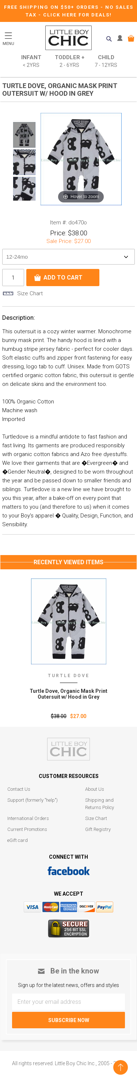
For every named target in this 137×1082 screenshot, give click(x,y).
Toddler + (69, 61)
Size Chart (96, 818)
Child (106, 61)
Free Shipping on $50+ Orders (52, 7)
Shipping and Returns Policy (99, 803)
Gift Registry (98, 829)
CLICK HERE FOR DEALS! (77, 15)
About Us (94, 789)
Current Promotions (27, 829)
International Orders (28, 818)
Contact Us (18, 789)
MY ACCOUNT (121, 38)
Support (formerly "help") (32, 800)
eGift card (17, 840)
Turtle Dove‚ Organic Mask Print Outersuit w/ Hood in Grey (68, 694)
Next (24, 205)
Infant (31, 61)
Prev (24, 116)
